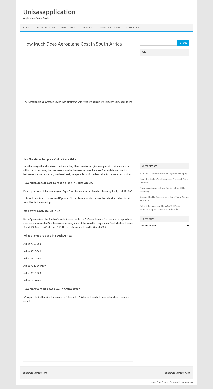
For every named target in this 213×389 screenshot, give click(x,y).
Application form (45, 27)
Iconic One (156, 382)
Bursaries (88, 27)
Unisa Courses (69, 27)
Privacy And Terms (110, 27)
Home (26, 27)
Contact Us (132, 27)
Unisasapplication (49, 11)
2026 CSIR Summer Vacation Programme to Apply (164, 173)
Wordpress (187, 382)
